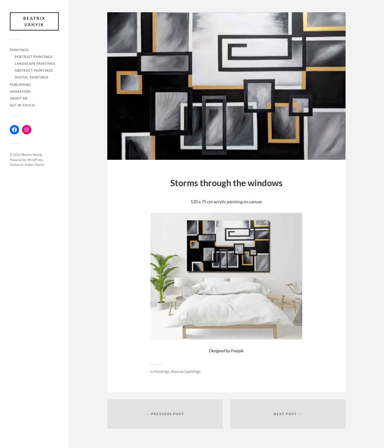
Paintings (19, 50)
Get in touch (22, 105)
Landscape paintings (35, 64)
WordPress (35, 160)
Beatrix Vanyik (34, 21)
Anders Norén (34, 165)
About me (19, 98)
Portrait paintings (33, 57)
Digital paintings (31, 77)
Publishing (20, 85)
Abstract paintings (34, 70)
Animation (20, 91)
